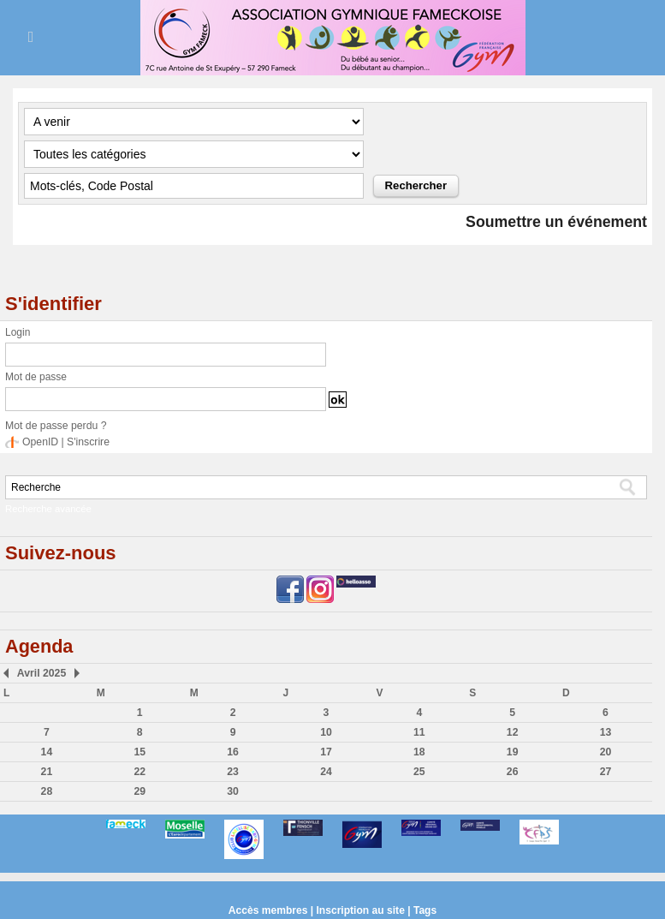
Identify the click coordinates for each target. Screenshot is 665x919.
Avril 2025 (40, 673)
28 (46, 791)
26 (512, 772)
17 (325, 752)
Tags (424, 910)
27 (605, 772)
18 (419, 752)
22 (139, 772)
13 (605, 732)
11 (419, 732)
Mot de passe (36, 377)
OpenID (39, 442)
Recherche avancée (47, 509)
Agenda (39, 646)
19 (512, 752)
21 (46, 772)
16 (232, 752)
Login (17, 332)
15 (139, 752)
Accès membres (268, 910)
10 (325, 732)
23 (232, 772)
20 (605, 752)
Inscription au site (361, 910)
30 (232, 791)
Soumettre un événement (555, 221)
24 (325, 772)
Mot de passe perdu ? (54, 426)
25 (419, 772)
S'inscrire (87, 442)
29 (139, 791)
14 (46, 752)
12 (512, 732)
